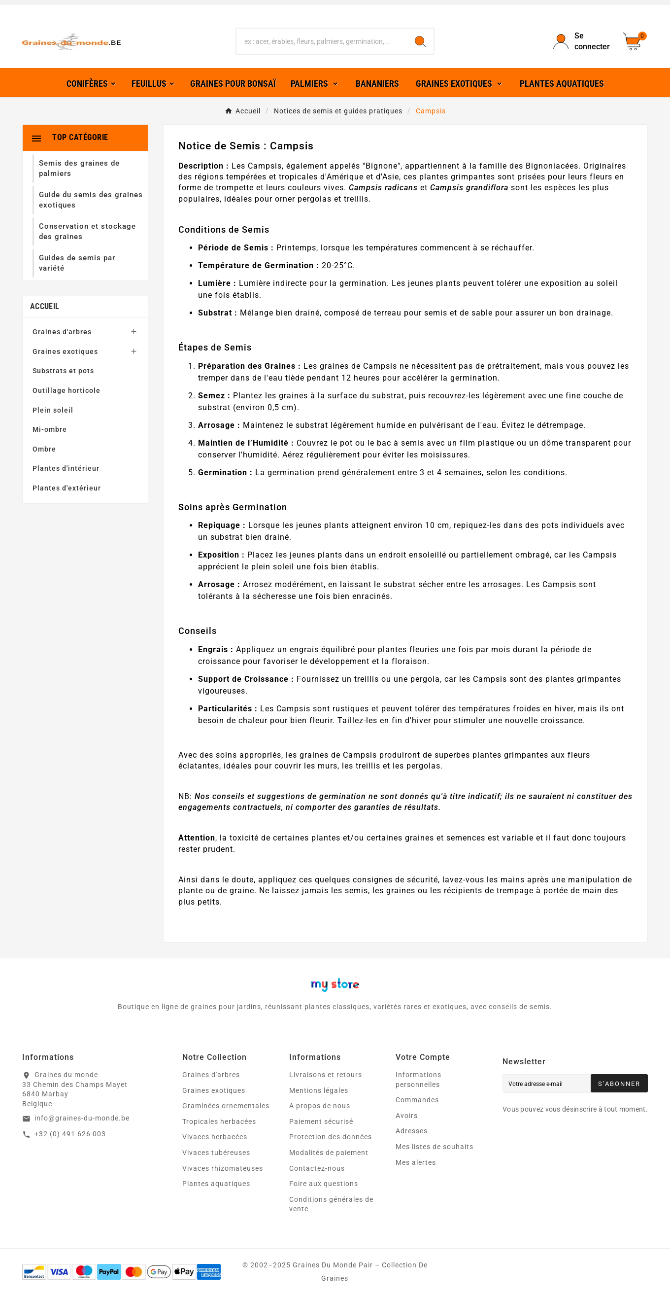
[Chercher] (321, 41)
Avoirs (407, 1116)
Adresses (412, 1131)
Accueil (44, 306)
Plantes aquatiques (216, 1184)
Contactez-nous (317, 1168)
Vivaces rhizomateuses (222, 1168)
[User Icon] (582, 42)
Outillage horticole (66, 390)
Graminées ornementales (225, 1106)
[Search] (420, 41)
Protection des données (330, 1137)
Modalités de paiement (328, 1152)
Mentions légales (318, 1090)
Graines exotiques (65, 351)
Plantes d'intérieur (66, 468)
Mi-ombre (50, 429)
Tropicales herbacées (219, 1121)
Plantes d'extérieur (67, 488)
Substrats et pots (63, 371)
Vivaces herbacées (214, 1137)
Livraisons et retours (325, 1075)
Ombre (44, 449)
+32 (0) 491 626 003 (70, 1134)
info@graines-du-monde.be (82, 1118)
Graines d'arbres (62, 332)
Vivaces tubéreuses (216, 1152)
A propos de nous (319, 1106)
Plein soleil (53, 410)
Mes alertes (416, 1162)
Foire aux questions (323, 1184)
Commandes (417, 1100)
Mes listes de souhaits (434, 1147)
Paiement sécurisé (321, 1121)
